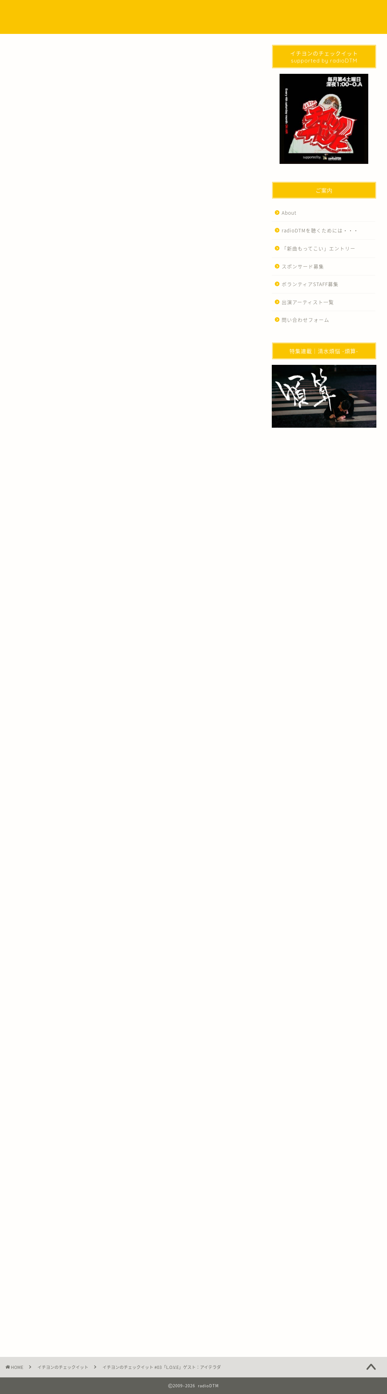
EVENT (258, 11)
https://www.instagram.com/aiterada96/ (123, 566)
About (289, 212)
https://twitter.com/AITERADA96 (97, 577)
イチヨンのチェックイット (37, 55)
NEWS (176, 11)
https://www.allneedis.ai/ (71, 556)
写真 (131, 1033)
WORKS (284, 11)
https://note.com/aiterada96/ (85, 587)
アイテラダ (52, 1033)
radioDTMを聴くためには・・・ (320, 230)
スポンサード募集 (303, 266)
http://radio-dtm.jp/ (80, 1120)
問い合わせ (315, 11)
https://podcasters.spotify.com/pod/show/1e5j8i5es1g (105, 482)
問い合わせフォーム (305, 319)
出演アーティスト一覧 (308, 302)
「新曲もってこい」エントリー (319, 248)
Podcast (202, 11)
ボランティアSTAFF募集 (310, 283)
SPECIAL (231, 11)
